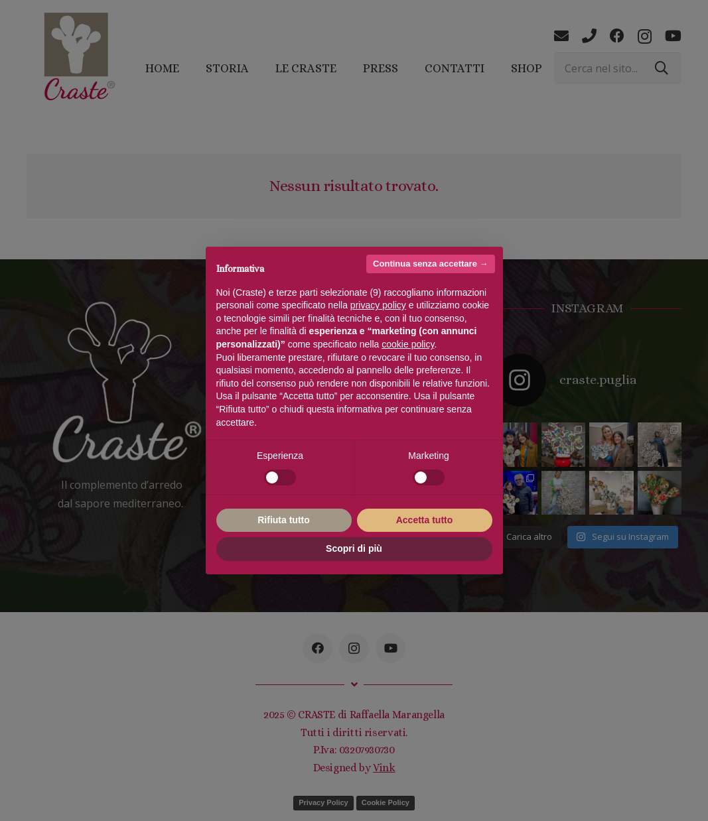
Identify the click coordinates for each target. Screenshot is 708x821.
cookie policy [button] (408, 344)
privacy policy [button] (378, 305)
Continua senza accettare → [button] (430, 264)
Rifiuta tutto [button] (283, 520)
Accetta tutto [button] (424, 520)
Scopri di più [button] (354, 548)
